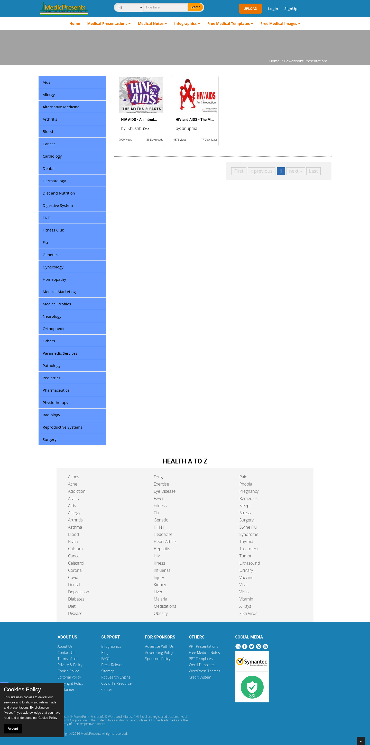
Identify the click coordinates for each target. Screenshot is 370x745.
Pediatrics (51, 377)
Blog (104, 652)
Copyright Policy (70, 683)
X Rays (245, 606)
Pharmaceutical (56, 390)
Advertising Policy (159, 652)
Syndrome (248, 534)
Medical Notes (151, 23)
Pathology (51, 365)
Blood (48, 131)
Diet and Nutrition (59, 193)
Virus (244, 592)
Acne (72, 484)
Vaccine (246, 577)
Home (74, 23)
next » (295, 171)
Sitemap (107, 671)
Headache (163, 534)
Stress (245, 513)
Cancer (49, 143)
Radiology (51, 414)
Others (49, 340)
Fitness (160, 505)
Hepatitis (162, 549)
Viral (243, 584)
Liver (158, 592)
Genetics (50, 254)
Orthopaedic (54, 328)
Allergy (49, 94)
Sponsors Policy (158, 658)
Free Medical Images (279, 23)
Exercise (161, 484)
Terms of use (68, 658)
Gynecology (53, 266)
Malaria (160, 599)
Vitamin (246, 599)
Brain (73, 541)
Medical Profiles (57, 303)
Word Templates (202, 664)
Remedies (248, 498)
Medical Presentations (107, 23)
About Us (65, 646)
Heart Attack (165, 541)
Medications (165, 606)
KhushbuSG (138, 128)
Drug (158, 477)
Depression (78, 592)
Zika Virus (248, 613)
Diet (72, 606)
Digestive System (58, 205)
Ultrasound (249, 563)
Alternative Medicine (61, 106)
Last (313, 171)
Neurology (52, 316)
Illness (159, 563)
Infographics (185, 23)
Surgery (50, 439)
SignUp (291, 8)
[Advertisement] (185, 44)
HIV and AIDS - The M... (194, 120)
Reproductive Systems (62, 427)
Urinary (246, 570)
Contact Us (66, 652)
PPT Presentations (203, 646)
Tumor (245, 556)
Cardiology (52, 156)
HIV (157, 556)
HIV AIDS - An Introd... (139, 120)
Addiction (77, 491)
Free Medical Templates (228, 23)
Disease (75, 613)
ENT (46, 217)
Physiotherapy (55, 402)
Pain (243, 477)
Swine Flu (248, 527)
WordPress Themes (204, 671)
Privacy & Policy (70, 664)
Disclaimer (66, 689)
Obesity (161, 613)
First (238, 171)
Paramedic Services (60, 353)
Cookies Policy (22, 689)
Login (273, 8)
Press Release (112, 664)
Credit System (200, 677)
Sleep (244, 505)
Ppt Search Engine (116, 677)
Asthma (75, 527)
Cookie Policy (68, 671)
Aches (73, 477)
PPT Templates (201, 658)
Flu (45, 242)
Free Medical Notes (204, 652)
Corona (75, 570)
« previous (262, 171)
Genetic (161, 520)
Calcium (75, 549)
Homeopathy (54, 279)
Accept (13, 728)
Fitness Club (53, 230)
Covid (73, 577)
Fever (159, 498)
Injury (159, 577)
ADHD (73, 498)
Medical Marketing (59, 291)
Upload (250, 8)
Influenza (162, 570)
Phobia (245, 484)
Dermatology (54, 180)
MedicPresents (91, 733)
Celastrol (76, 563)
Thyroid (246, 541)
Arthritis (50, 119)
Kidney (160, 584)
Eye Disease (164, 491)
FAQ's (105, 658)
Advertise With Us (159, 646)
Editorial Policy (69, 677)
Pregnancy (249, 491)
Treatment (249, 549)
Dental (48, 168)
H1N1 (159, 527)
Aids (46, 82)
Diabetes (76, 599)
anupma (189, 128)
